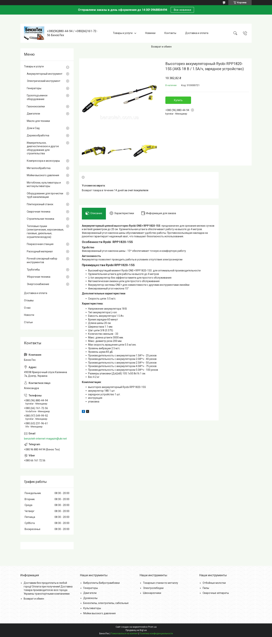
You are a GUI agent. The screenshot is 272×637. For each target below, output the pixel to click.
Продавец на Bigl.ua (136, 630)
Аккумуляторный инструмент (44, 73)
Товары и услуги (123, 33)
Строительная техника (40, 218)
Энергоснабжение (38, 284)
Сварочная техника (38, 211)
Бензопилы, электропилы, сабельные (106, 603)
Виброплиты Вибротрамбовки (101, 582)
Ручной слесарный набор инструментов (42, 260)
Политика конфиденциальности (156, 633)
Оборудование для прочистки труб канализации (45, 195)
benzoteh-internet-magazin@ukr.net (45, 438)
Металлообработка (38, 168)
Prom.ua (152, 627)
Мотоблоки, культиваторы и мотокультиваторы (44, 184)
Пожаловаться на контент (124, 633)
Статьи (28, 322)
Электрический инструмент (43, 80)
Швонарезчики (152, 592)
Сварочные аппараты (216, 592)
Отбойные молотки (214, 582)
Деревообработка (38, 135)
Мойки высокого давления (43, 175)
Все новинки (182, 10)
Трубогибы (33, 269)
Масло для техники (38, 120)
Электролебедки (153, 588)
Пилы (206, 588)
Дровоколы (90, 598)
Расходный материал (40, 251)
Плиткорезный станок (40, 204)
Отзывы (29, 300)
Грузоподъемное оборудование (37, 97)
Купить (178, 100)
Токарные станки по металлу (160, 582)
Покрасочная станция (40, 244)
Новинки (150, 33)
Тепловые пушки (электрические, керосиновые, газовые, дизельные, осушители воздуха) (45, 231)
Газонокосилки (36, 106)
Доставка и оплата (196, 33)
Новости (29, 314)
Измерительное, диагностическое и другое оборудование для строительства (43, 148)
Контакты (170, 33)
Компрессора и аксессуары (43, 160)
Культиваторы (92, 608)
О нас (27, 307)
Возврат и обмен (161, 46)
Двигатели (33, 113)
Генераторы (34, 88)
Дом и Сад (33, 128)
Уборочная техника (38, 276)
